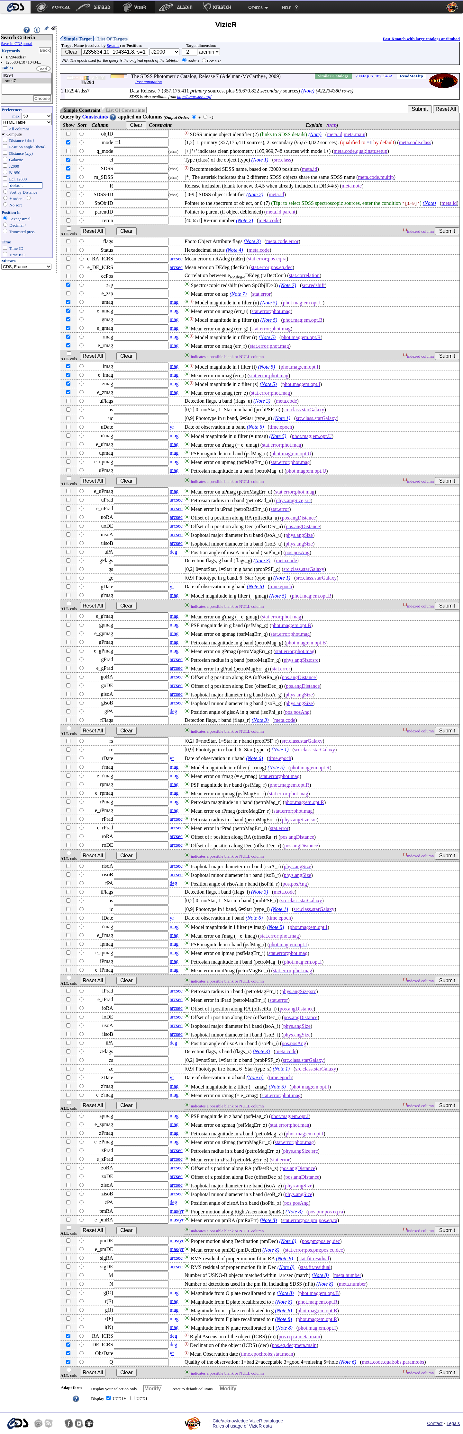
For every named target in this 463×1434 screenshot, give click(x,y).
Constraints (99, 116)
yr (172, 427)
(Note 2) (254, 194)
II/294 (26, 75)
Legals (453, 1423)
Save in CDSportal (16, 43)
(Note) (307, 90)
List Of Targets (112, 38)
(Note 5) (268, 302)
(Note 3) (252, 241)
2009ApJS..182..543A (374, 76)
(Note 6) (255, 427)
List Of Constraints (125, 110)
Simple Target (78, 38)
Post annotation (148, 81)
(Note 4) (234, 250)
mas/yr (177, 1211)
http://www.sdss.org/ (194, 96)
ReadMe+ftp (411, 76)
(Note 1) (259, 159)
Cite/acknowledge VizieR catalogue (248, 1420)
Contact (434, 1423)
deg (173, 552)
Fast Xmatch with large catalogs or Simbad (421, 38)
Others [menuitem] (255, 7)
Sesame (113, 45)
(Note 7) (287, 285)
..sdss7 (26, 81)
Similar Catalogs (333, 76)
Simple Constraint (82, 110)
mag (174, 302)
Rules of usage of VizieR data (242, 1426)
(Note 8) (294, 1211)
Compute (14, 134)
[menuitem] (15, 7)
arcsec (176, 258)
